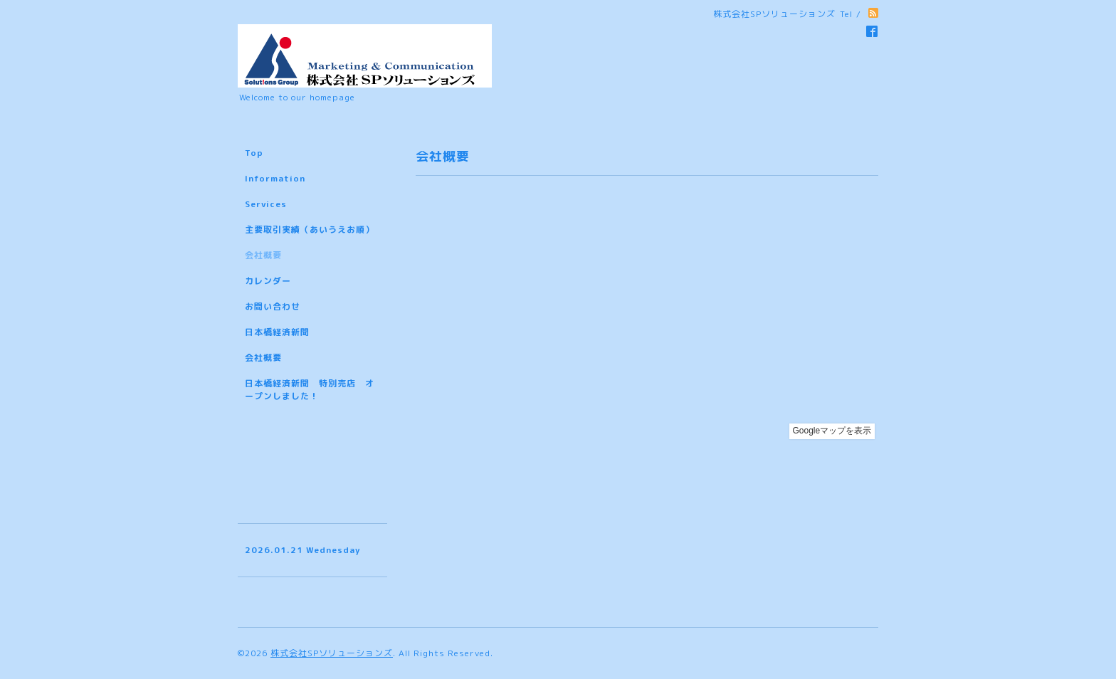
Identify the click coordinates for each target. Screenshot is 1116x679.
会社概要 (263, 255)
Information (275, 178)
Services (266, 204)
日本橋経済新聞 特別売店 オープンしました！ (309, 389)
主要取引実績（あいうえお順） (309, 229)
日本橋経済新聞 (277, 332)
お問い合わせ (272, 306)
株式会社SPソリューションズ (331, 653)
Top (254, 153)
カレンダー (268, 281)
